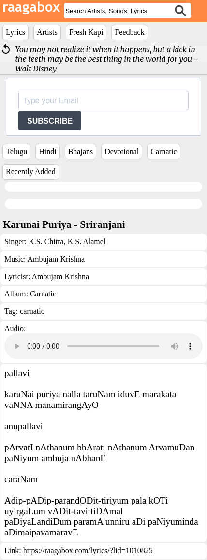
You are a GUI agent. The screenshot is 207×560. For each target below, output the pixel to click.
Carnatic (163, 151)
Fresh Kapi (86, 32)
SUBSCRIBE (50, 121)
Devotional (121, 151)
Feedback (129, 32)
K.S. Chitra (46, 242)
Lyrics (15, 32)
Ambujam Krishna (56, 259)
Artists (47, 32)
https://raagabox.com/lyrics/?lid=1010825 (88, 550)
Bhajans (80, 151)
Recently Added (31, 172)
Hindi (47, 151)
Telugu (16, 151)
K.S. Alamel (86, 242)
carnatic (32, 311)
